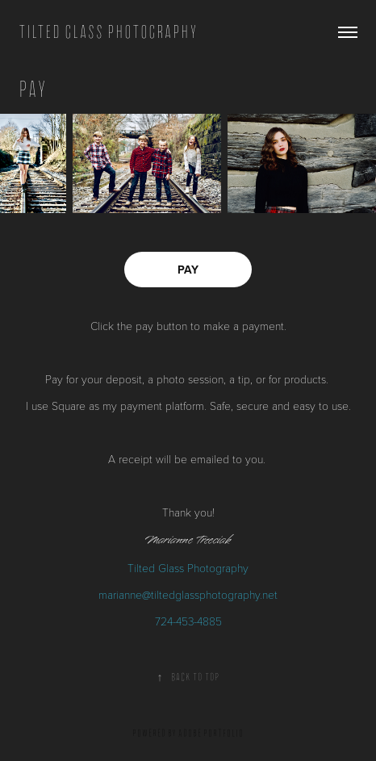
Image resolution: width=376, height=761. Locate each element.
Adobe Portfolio (211, 732)
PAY (188, 269)
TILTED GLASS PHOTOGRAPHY (108, 32)
